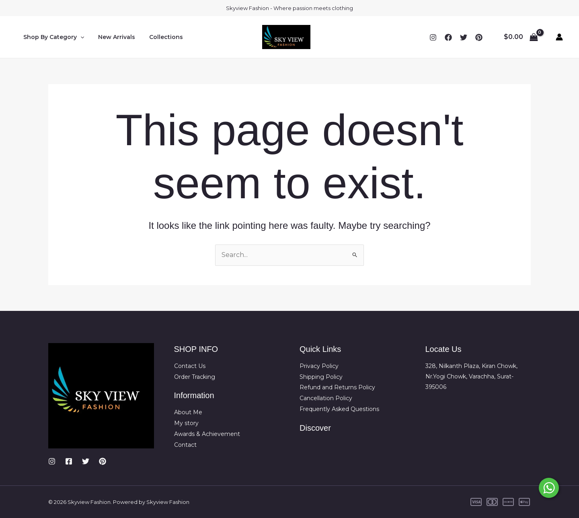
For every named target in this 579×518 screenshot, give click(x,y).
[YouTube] (478, 37)
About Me (188, 411)
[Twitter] (463, 37)
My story (186, 422)
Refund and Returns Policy (337, 387)
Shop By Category (52, 37)
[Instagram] (433, 37)
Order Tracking (194, 376)
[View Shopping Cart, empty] (520, 37)
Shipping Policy (321, 376)
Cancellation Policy (326, 397)
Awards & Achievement (207, 433)
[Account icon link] (559, 37)
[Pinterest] (102, 461)
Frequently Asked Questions (339, 408)
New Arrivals (112, 37)
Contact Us (189, 366)
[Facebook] (448, 37)
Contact (185, 443)
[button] (78, 37)
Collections (159, 37)
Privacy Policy (319, 366)
